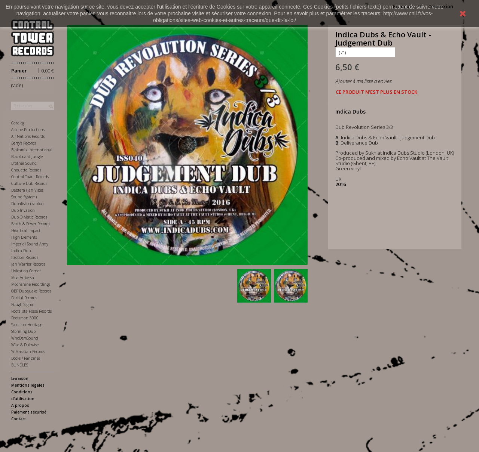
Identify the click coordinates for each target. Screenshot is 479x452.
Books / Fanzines (25, 358)
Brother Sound (24, 163)
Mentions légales (28, 385)
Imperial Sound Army (29, 244)
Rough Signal (22, 304)
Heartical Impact (25, 230)
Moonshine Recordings (30, 284)
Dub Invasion (23, 210)
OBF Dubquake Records (31, 291)
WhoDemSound (24, 338)
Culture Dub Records (29, 183)
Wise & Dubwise (25, 344)
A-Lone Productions (28, 129)
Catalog (17, 123)
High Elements (24, 237)
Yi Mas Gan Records (28, 351)
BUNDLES (19, 365)
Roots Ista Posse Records (31, 311)
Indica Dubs (21, 250)
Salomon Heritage (26, 324)
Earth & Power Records (30, 223)
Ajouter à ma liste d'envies (363, 81)
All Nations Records (28, 136)
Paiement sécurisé (28, 412)
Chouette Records (26, 170)
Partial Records (24, 297)
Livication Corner (26, 270)
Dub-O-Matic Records (29, 217)
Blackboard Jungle (27, 156)
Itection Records (24, 257)
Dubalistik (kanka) (27, 203)
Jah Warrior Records (28, 264)
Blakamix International (31, 149)
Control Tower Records (30, 176)
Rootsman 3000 (25, 318)
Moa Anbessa (22, 277)
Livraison (19, 378)
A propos (20, 405)
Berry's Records (23, 143)
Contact (18, 418)
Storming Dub (23, 331)
